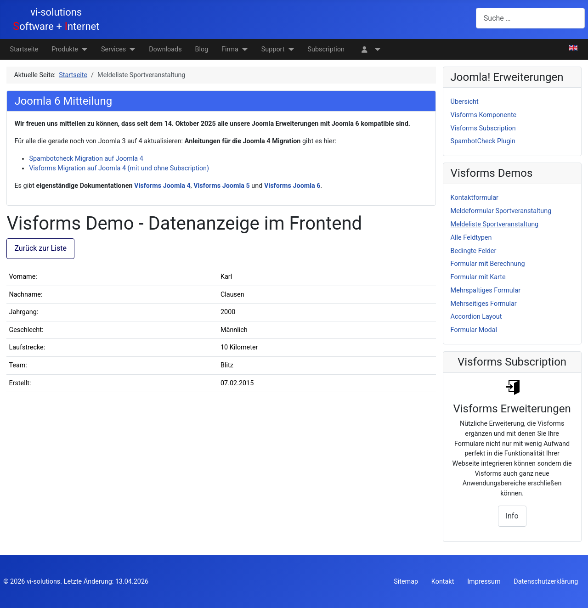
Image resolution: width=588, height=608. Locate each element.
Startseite (24, 49)
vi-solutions (43, 581)
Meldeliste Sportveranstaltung (495, 224)
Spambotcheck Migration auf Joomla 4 (86, 159)
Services (113, 49)
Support (273, 49)
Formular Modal (474, 330)
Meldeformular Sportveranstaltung (501, 211)
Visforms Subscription (483, 128)
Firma (229, 49)
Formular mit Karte (478, 277)
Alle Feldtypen (471, 238)
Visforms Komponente (484, 115)
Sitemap (406, 581)
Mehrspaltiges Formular (485, 290)
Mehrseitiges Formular (484, 304)
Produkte (64, 49)
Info (512, 516)
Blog (201, 49)
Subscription (326, 49)
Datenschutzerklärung (546, 581)
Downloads (165, 49)
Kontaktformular (474, 198)
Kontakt (442, 581)
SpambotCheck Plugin (483, 141)
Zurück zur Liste (40, 248)
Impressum (483, 581)
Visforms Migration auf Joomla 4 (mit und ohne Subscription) (119, 168)
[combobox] (530, 18)
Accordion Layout (476, 317)
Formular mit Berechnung (488, 264)
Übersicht (465, 102)
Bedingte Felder (474, 251)
